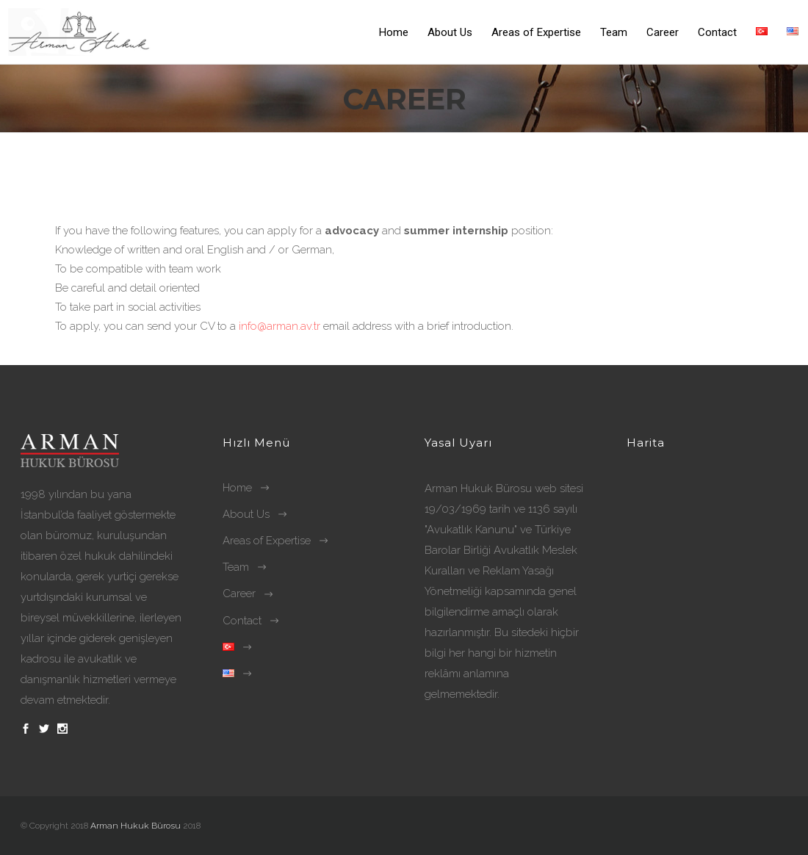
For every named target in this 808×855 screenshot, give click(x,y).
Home (237, 487)
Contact (242, 620)
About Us (246, 514)
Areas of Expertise (267, 540)
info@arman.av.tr (281, 326)
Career (239, 593)
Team (236, 567)
